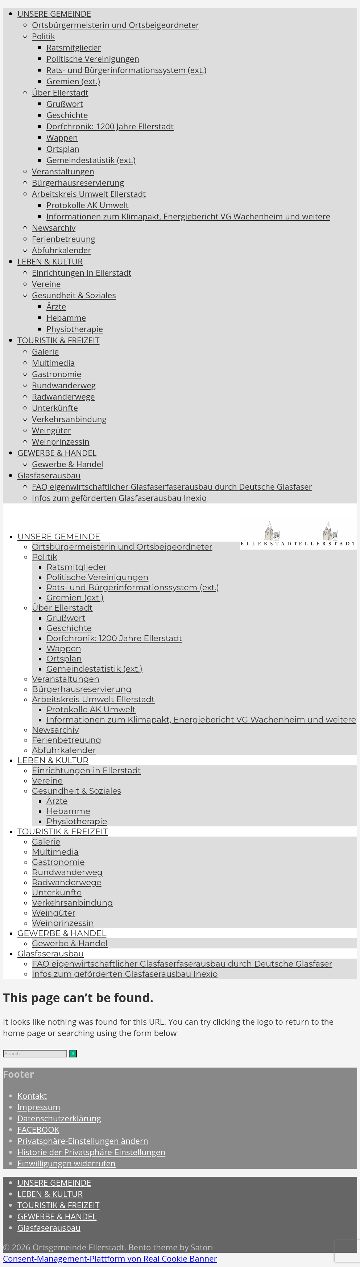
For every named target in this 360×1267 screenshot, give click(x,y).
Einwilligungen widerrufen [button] (66, 1163)
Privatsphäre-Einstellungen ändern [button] (82, 1140)
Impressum (38, 1107)
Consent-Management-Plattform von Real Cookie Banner (110, 1258)
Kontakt (32, 1095)
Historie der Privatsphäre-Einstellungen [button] (91, 1152)
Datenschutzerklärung (59, 1118)
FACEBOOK (38, 1129)
